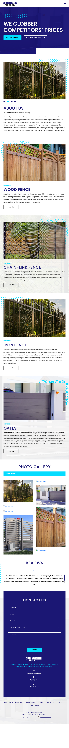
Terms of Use (34, 714)
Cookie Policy (43, 714)
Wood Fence (19, 702)
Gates (49, 702)
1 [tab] (4, 101)
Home (5, 702)
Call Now (35, 38)
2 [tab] (8, 101)
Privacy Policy (26, 714)
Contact (60, 702)
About (11, 702)
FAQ (54, 702)
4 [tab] (15, 101)
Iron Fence (41, 702)
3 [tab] (11, 101)
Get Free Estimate (12, 38)
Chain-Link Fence (30, 702)
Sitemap (37, 705)
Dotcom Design (46, 717)
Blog (31, 705)
